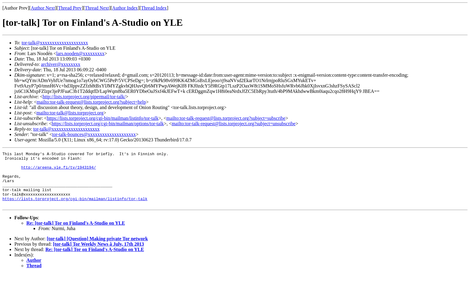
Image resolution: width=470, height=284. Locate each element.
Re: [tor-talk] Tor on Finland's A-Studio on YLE (75, 233)
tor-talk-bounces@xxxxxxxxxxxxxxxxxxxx (94, 134)
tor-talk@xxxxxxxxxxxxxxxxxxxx (55, 42)
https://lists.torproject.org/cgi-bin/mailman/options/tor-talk (108, 123)
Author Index (125, 7)
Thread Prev (70, 7)
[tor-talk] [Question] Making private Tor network (97, 249)
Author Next (43, 7)
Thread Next (97, 7)
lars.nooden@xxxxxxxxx (80, 53)
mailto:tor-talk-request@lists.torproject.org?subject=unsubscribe (234, 123)
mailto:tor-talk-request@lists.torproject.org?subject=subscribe (225, 118)
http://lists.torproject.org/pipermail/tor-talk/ (84, 96)
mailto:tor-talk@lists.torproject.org (69, 112)
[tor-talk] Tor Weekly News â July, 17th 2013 (98, 254)
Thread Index (154, 7)
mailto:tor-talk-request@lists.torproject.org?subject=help (91, 102)
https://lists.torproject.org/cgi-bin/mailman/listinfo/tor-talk (103, 118)
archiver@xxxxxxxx (60, 64)
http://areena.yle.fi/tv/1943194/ (58, 170)
